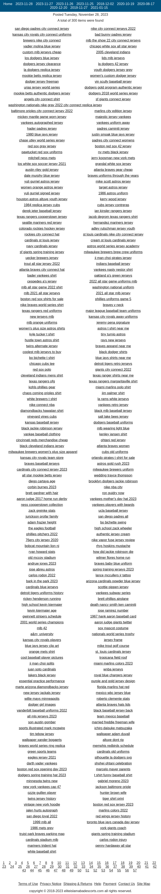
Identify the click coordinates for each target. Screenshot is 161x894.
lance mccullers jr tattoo (113, 575)
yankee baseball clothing (41, 434)
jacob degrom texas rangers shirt (113, 217)
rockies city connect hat (42, 234)
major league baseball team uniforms (113, 311)
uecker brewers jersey (42, 258)
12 (75, 863)
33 (83, 866)
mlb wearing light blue (113, 428)
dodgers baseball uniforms (113, 422)
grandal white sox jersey (113, 164)
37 (115, 866)
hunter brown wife (113, 793)
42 (155, 866)
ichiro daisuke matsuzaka (113, 728)
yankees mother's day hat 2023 (113, 499)
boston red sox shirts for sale (42, 299)
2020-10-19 (125, 4)
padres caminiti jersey (113, 128)
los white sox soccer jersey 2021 (42, 164)
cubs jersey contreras (113, 205)
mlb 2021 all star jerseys (42, 293)
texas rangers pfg (42, 381)
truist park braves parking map (41, 834)
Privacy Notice (50, 884)
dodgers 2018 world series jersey (113, 93)
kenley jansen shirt (113, 434)
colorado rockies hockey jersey (42, 228)
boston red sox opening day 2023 (42, 769)
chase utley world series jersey (42, 140)
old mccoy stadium (42, 557)
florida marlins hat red (113, 687)
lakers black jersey (42, 675)
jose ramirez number (113, 610)
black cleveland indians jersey (42, 446)
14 (91, 863)
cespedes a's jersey (42, 281)
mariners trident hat (41, 845)
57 (135, 870)
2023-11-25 (84, 4)
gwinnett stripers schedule (42, 616)
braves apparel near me (113, 346)
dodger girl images (42, 704)
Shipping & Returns (77, 884)
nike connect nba (42, 405)
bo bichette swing (113, 522)
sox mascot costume (113, 628)
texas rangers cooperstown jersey (42, 217)
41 (147, 866)
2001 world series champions (42, 622)
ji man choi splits (42, 663)
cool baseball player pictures (42, 657)
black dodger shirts (113, 352)
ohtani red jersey (113, 440)
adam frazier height (42, 522)
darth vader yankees (42, 763)
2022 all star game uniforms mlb (113, 281)
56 (127, 870)
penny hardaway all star (113, 845)
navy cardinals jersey (41, 246)
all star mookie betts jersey (42, 475)
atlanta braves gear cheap (113, 169)
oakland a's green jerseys (113, 275)
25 (20, 866)
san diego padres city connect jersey (42, 28)
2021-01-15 (99, 7)
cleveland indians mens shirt (42, 375)
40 (139, 866)
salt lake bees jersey (113, 416)
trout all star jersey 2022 (42, 264)
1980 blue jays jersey (42, 134)
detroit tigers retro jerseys (113, 363)
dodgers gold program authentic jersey (113, 87)
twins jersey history (42, 798)
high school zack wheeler (113, 528)
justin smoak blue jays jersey (113, 134)
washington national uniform (113, 287)
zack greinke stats (42, 510)
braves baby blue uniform (113, 563)
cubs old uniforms (115, 452)
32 (75, 866)
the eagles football (42, 528)
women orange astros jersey (42, 187)
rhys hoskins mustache (113, 546)
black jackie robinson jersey (41, 428)
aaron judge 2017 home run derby (42, 499)
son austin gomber (42, 722)
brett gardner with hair (42, 493)
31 (67, 866)
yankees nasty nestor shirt (113, 269)
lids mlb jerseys (113, 58)
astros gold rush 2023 (113, 463)
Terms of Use (28, 884)
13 (83, 863)
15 (99, 863)
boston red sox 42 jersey (113, 146)
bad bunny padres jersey (113, 34)
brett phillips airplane (113, 599)
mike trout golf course (113, 646)
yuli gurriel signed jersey (42, 193)
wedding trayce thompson (113, 475)
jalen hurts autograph (42, 810)
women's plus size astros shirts (42, 328)
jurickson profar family (42, 516)
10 (59, 863)
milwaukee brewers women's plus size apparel (42, 452)
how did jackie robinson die (113, 552)
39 (131, 866)
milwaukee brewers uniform (113, 469)
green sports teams (42, 751)
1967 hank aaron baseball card (113, 616)
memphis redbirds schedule (113, 745)
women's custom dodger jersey (113, 75)
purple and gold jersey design (113, 681)
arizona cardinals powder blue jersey (113, 581)
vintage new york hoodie (42, 804)
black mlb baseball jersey (113, 410)
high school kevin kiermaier (42, 604)
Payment (109, 884)
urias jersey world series (42, 87)
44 (32, 870)
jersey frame (113, 640)
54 (111, 870)
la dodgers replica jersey (42, 70)
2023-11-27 (44, 4)
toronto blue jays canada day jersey (113, 822)
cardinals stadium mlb (42, 840)
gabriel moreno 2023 (113, 781)
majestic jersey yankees (113, 117)
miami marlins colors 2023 (113, 663)
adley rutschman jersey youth (113, 228)
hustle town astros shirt (42, 340)
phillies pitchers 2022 (41, 534)
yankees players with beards (113, 505)
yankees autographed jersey (42, 122)
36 (107, 866)
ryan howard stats (42, 552)
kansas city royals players (42, 640)
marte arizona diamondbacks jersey (42, 687)
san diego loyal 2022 (42, 816)
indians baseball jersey (113, 264)
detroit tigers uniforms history (41, 593)
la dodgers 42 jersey (113, 64)
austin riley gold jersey (41, 169)
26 (28, 866)
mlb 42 (42, 628)
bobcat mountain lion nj (42, 546)
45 (40, 870)
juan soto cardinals (42, 669)
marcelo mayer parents (113, 769)
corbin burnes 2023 (42, 487)
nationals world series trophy (113, 634)
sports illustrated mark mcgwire (42, 728)
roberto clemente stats (113, 698)
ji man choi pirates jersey (113, 258)
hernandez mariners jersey (113, 222)
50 (79, 870)
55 (119, 870)
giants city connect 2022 (113, 369)
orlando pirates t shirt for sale (113, 457)
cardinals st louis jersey (42, 240)
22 (154, 863)
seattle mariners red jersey (42, 222)
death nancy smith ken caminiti (113, 604)
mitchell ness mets (42, 158)
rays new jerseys (113, 340)
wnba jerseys (113, 669)
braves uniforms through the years (113, 175)
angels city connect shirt (42, 99)
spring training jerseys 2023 (113, 569)
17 (115, 863)
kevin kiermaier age (42, 610)
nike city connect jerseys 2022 (113, 28)
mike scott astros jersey (113, 181)
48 (64, 870)
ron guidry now (113, 493)
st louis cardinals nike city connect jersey (113, 234)
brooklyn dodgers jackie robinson (113, 481)
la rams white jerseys (113, 399)
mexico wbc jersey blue (113, 693)
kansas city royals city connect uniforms (42, 34)
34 (91, 866)
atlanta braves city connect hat (42, 269)
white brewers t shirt (42, 399)
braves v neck (113, 305)
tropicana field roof (113, 657)
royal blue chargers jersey (113, 675)
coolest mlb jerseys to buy (42, 352)
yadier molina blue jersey (42, 46)
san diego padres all (113, 516)
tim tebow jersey (42, 734)
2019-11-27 (79, 7)
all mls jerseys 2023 (42, 716)
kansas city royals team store (42, 457)
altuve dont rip (113, 740)
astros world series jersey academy (113, 246)
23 (4, 866)
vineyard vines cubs (42, 416)
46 (48, 870)
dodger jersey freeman (42, 81)
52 (95, 870)
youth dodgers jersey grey (113, 70)
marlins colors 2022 (113, 810)
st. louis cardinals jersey (113, 651)
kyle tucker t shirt (42, 334)
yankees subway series (113, 593)
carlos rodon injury (113, 840)
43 (24, 870)
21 (146, 863)
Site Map (143, 884)
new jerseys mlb (42, 316)
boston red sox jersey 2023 (113, 804)
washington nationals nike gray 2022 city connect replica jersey (55, 105)
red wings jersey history (113, 816)
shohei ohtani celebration (113, 763)
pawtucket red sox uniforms (42, 152)
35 (99, 866)
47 (56, 870)
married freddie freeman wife (113, 722)
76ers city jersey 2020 (42, 540)
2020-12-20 (58, 7)
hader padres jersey (42, 128)
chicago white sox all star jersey (113, 46)
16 (107, 863)
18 (123, 863)
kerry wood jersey (113, 199)
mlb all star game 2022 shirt (42, 287)
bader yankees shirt (42, 275)
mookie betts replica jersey (42, 75)
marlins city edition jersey (113, 111)
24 (12, 866)
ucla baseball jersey (113, 510)
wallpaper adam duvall (113, 734)
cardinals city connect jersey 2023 (42, 469)
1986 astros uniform (113, 193)
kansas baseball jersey (42, 422)
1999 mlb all (42, 822)
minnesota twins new (42, 781)
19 (130, 863)
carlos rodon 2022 (42, 575)
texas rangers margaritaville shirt (113, 381)
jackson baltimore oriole (113, 787)
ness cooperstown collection (42, 505)
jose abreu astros (42, 569)
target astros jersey (113, 187)
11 (67, 863)
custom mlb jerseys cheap (42, 52)
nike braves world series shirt (42, 305)
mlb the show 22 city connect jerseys (113, 40)
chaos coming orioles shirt (42, 393)
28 (44, 866)
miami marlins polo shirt (113, 387)
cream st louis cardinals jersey (113, 240)
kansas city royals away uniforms (113, 316)
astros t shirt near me (113, 328)
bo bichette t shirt (42, 358)
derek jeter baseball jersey (42, 211)
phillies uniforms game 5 (113, 299)
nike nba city (113, 487)
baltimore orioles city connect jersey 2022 (42, 111)
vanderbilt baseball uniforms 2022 (42, 710)
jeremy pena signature (113, 322)
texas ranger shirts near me (113, 375)
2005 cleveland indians (113, 52)
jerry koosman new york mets (113, 158)
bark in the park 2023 (42, 581)
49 (71, 870)
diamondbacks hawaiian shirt (41, 410)
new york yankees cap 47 (42, 787)
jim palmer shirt (113, 393)
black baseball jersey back (113, 710)
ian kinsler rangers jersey (113, 211)
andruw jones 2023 (42, 563)
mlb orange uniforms (42, 322)
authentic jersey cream (113, 534)
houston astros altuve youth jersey (42, 199)
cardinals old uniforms (113, 751)
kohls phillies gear (42, 387)
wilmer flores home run (113, 557)
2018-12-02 (105, 4)
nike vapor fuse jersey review (113, 540)
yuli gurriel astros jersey (42, 181)
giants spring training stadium (113, 834)
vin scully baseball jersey (113, 81)
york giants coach (113, 828)
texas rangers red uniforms (42, 311)
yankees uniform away (113, 122)
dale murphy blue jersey (42, 175)
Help (97, 884)
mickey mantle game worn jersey (42, 117)
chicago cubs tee (42, 363)
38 (123, 866)
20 (138, 863)
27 (36, 866)
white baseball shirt (42, 851)
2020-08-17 (146, 4)
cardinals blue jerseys (42, 587)
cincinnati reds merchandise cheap (42, 440)
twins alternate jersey (42, 346)
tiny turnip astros (113, 334)
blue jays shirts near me (113, 358)
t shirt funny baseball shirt (113, 775)
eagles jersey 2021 (42, 757)
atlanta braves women (113, 446)
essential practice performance (42, 681)
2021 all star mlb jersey (113, 293)
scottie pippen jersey (113, 587)
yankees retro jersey (113, 405)
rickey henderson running (42, 599)
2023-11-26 (64, 4)
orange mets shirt (42, 651)
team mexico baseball (113, 716)
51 (87, 870)
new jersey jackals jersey (42, 693)
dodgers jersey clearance (42, 64)
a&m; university (41, 634)
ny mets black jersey (113, 152)
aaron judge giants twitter (113, 622)
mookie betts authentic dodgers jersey (42, 93)
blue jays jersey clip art (42, 646)
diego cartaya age (42, 481)
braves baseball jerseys (41, 463)
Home (7, 4)
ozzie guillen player (42, 793)
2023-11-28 (24, 4)
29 (52, 866)
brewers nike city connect (42, 40)
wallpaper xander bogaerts (42, 740)
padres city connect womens (113, 140)
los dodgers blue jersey (42, 58)
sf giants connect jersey (113, 99)
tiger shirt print (113, 798)
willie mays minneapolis (41, 698)
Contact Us (126, 884)
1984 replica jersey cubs (42, 205)
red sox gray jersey (42, 146)
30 (60, 866)
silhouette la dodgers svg (113, 757)
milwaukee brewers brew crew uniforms (113, 252)
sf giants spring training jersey (42, 252)
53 (103, 870)
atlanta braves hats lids (113, 704)
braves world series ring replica (42, 745)
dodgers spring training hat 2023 (42, 775)
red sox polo (42, 369)
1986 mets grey (41, 828)
